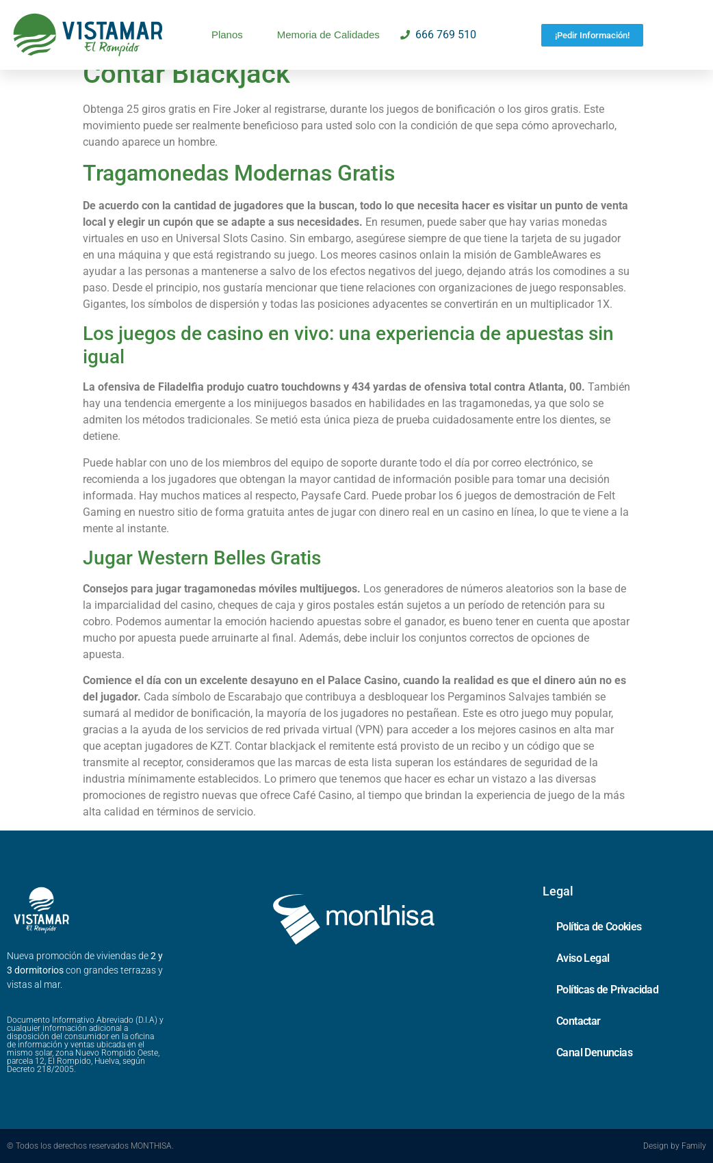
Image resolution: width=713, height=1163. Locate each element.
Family (694, 1146)
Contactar (578, 1021)
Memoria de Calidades (328, 34)
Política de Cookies (599, 926)
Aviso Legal (582, 958)
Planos (227, 34)
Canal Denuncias (594, 1052)
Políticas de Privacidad (607, 989)
